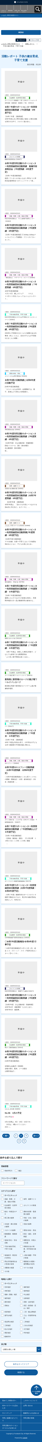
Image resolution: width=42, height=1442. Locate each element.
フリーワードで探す (9, 1178)
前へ (7, 1136)
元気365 (24, 1438)
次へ (35, 1136)
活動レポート (29, 44)
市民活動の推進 (28, 1418)
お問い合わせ (17, 11)
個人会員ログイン (24, 11)
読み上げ (22, 40)
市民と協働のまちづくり (10, 1419)
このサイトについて (3, 11)
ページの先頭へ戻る (36, 1392)
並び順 (3, 1344)
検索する (21, 1372)
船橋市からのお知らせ (31, 1413)
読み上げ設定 (35, 40)
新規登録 (10, 10)
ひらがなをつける (22, 2)
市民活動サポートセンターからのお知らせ (10, 1427)
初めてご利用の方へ (9, 1400)
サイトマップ (7, 1413)
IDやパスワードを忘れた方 (10, 1407)
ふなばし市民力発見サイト (10, 44)
